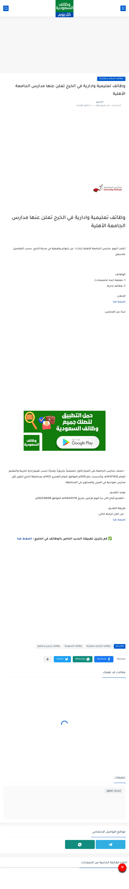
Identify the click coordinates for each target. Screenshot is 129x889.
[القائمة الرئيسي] (123, 8)
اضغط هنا (119, 302)
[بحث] (6, 8)
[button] (103, 659)
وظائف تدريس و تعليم (49, 646)
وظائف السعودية (73, 646)
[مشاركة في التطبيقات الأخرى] (47, 659)
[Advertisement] (64, 45)
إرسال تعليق (114, 791)
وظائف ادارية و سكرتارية (111, 79)
